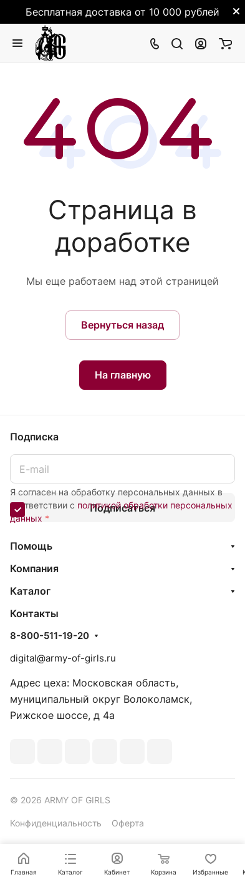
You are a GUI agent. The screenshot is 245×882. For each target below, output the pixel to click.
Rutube (159, 751)
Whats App (132, 751)
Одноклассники (104, 751)
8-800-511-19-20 (49, 636)
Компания (34, 568)
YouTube (77, 751)
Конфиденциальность (56, 823)
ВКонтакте (22, 751)
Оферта (128, 823)
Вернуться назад (122, 325)
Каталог (30, 591)
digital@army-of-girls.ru (63, 658)
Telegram (49, 751)
